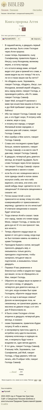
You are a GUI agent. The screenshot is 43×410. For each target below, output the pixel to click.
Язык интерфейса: (6, 388)
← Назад (13, 372)
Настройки (37, 10)
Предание (14, 10)
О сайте (4, 404)
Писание (4, 10)
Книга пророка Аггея (21, 22)
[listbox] (11, 39)
